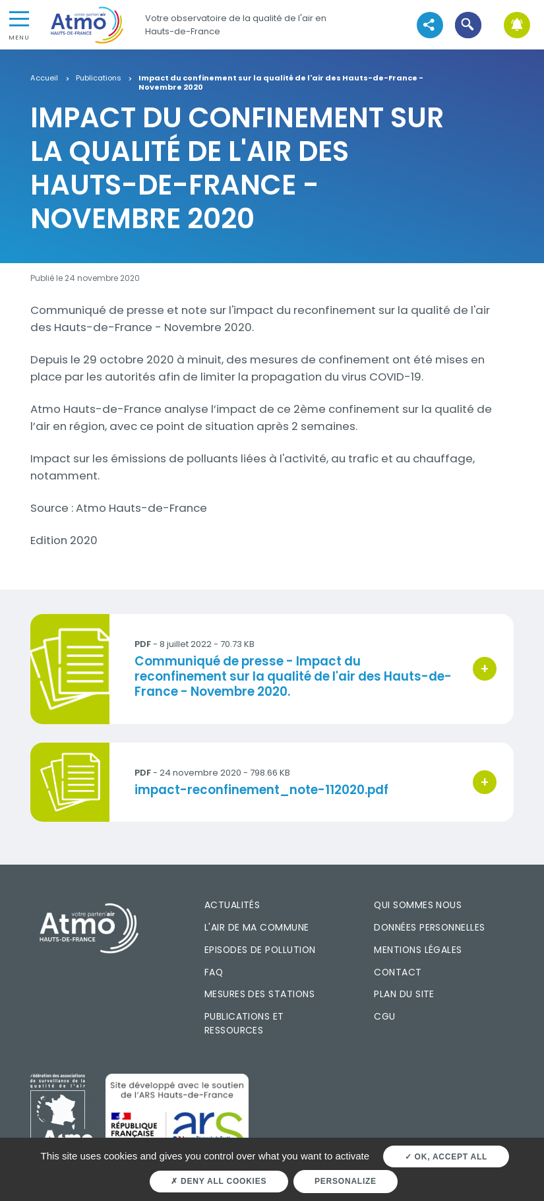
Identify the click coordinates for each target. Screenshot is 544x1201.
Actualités (232, 904)
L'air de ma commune (256, 927)
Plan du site (404, 994)
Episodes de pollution (260, 949)
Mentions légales (418, 949)
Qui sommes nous (418, 904)
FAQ (213, 972)
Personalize (346, 1181)
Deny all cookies (218, 1181)
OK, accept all (446, 1156)
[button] (468, 25)
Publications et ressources (244, 1023)
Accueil (44, 78)
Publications (98, 78)
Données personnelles (429, 927)
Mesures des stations (259, 994)
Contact (397, 972)
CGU (384, 1016)
